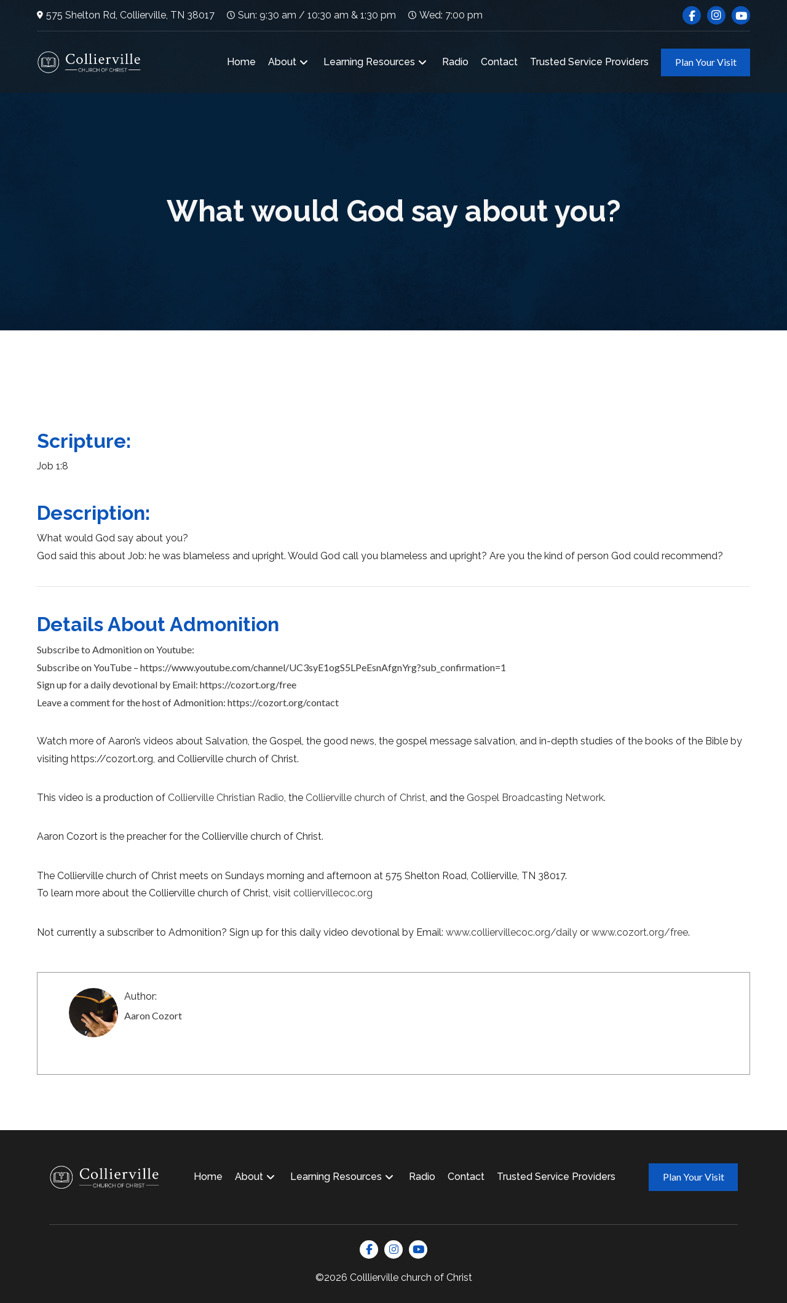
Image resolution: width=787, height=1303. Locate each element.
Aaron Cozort (153, 1015)
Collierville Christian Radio (226, 797)
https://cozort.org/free (248, 684)
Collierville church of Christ (365, 797)
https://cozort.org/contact (283, 702)
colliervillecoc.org (333, 893)
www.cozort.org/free (639, 932)
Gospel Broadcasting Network (535, 797)
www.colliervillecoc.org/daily (511, 932)
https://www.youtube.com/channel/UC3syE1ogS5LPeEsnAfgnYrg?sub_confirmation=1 (323, 667)
